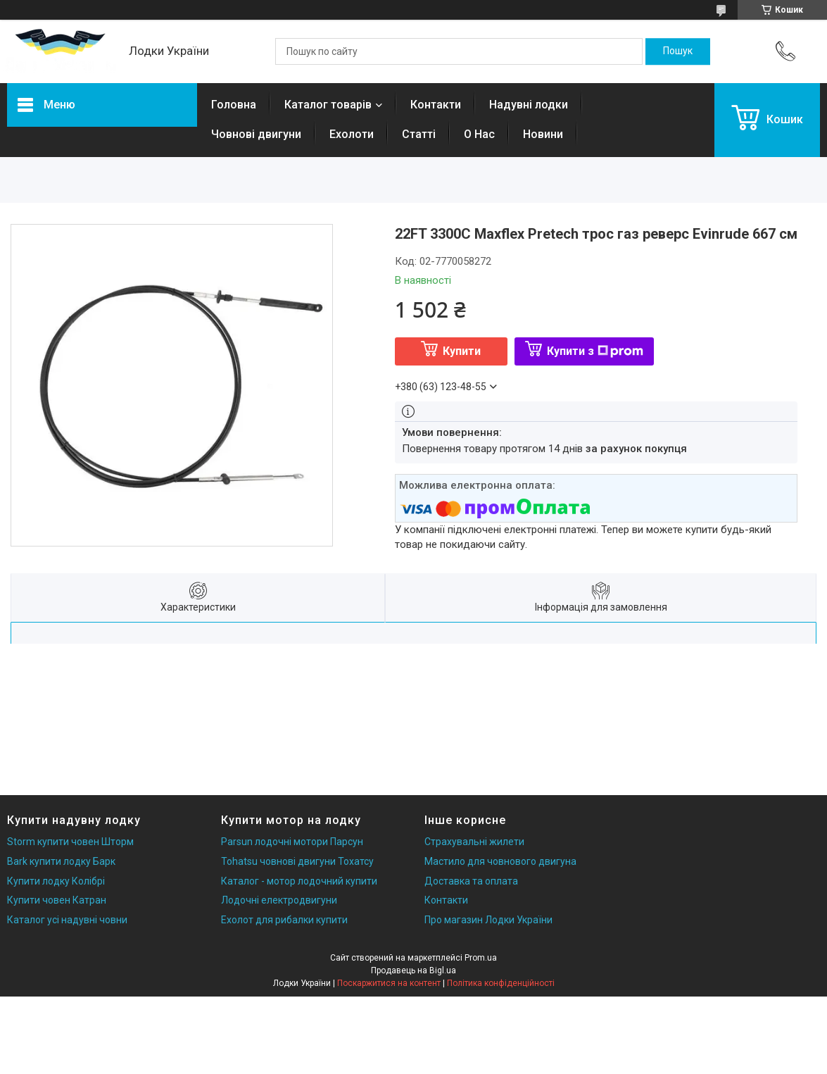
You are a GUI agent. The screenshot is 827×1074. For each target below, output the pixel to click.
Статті (419, 134)
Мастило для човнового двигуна (500, 861)
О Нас (479, 134)
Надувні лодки (528, 104)
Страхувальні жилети (474, 841)
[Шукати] (677, 51)
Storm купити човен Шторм (70, 841)
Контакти (435, 104)
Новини (543, 134)
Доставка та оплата (471, 881)
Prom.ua (481, 958)
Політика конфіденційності (501, 983)
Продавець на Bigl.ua (413, 970)
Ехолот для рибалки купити (284, 919)
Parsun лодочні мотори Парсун (292, 841)
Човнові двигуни (256, 134)
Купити (462, 351)
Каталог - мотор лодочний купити (299, 881)
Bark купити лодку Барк (61, 861)
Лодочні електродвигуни (279, 900)
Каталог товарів (328, 104)
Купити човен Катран (56, 900)
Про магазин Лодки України (488, 919)
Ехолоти (351, 134)
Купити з (595, 351)
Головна (233, 104)
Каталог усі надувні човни (67, 919)
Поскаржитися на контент (389, 983)
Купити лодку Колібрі (56, 881)
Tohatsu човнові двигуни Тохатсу (297, 861)
